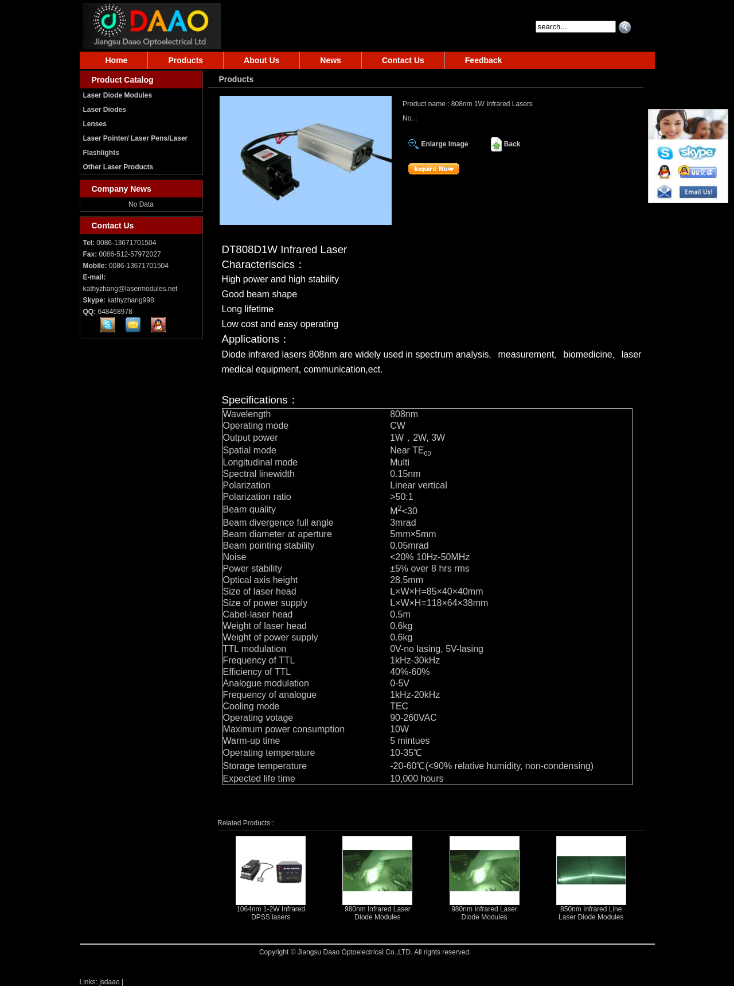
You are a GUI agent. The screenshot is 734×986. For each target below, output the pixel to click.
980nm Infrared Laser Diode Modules (378, 913)
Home (117, 60)
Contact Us (403, 60)
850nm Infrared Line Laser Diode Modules (591, 913)
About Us (261, 60)
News (330, 60)
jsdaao (109, 982)
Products (185, 60)
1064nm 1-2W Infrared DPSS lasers (270, 913)
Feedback (483, 60)
